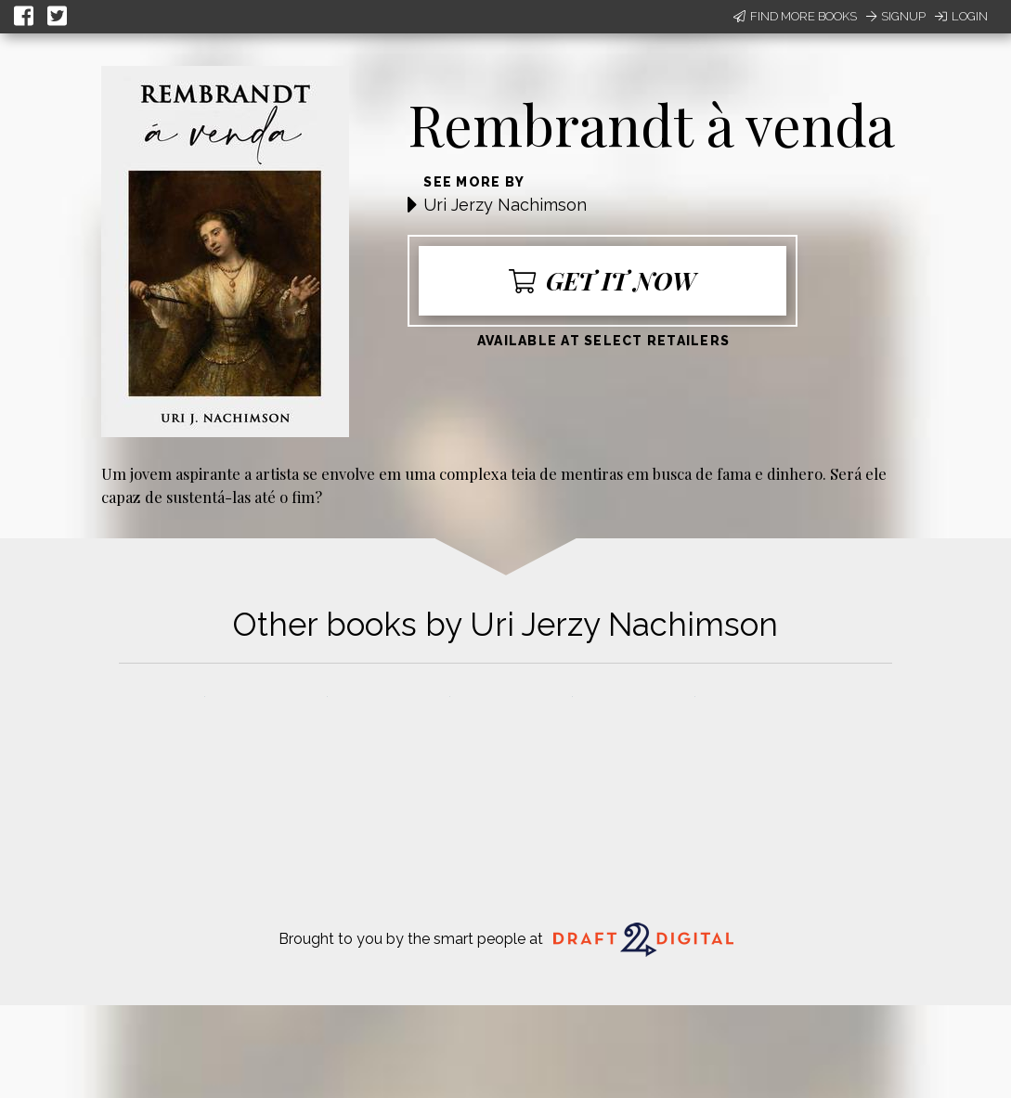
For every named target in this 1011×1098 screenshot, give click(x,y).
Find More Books (795, 16)
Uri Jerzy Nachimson (505, 204)
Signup (896, 16)
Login (961, 16)
